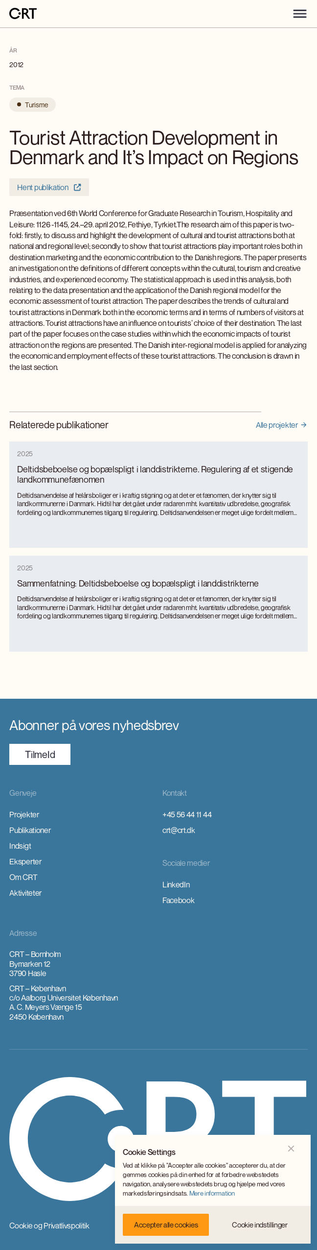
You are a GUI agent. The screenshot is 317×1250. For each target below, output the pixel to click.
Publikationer (29, 830)
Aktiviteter (25, 893)
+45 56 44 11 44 (186, 814)
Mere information (212, 1193)
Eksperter (25, 861)
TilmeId (40, 754)
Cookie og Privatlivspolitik (49, 1225)
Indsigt (20, 846)
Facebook (178, 900)
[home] (23, 14)
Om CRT (23, 877)
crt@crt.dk (178, 830)
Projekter (24, 814)
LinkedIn (175, 884)
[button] (300, 14)
